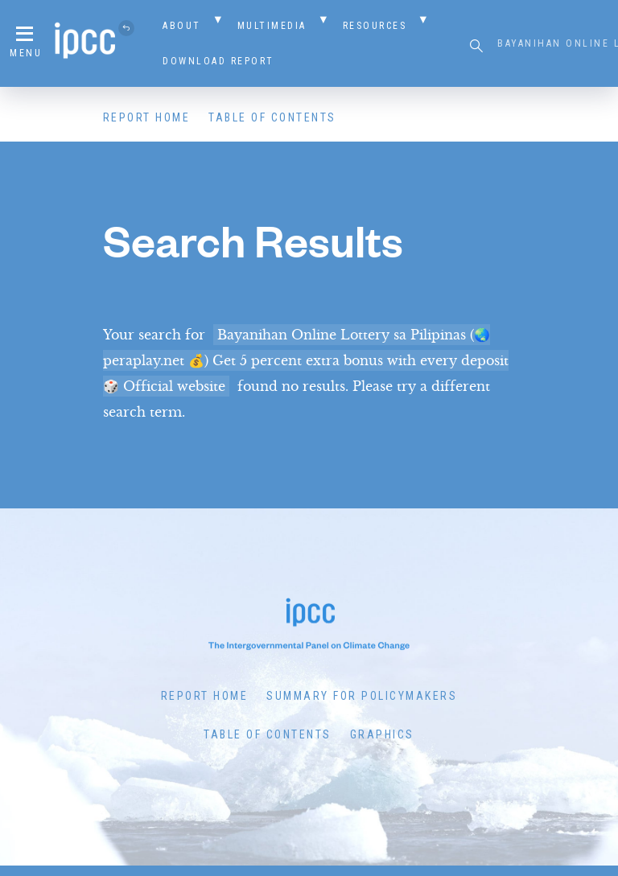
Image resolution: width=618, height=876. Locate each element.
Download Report (218, 61)
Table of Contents (272, 117)
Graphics (382, 734)
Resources (375, 25)
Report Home (147, 117)
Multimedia (272, 25)
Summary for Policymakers (361, 695)
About (182, 25)
